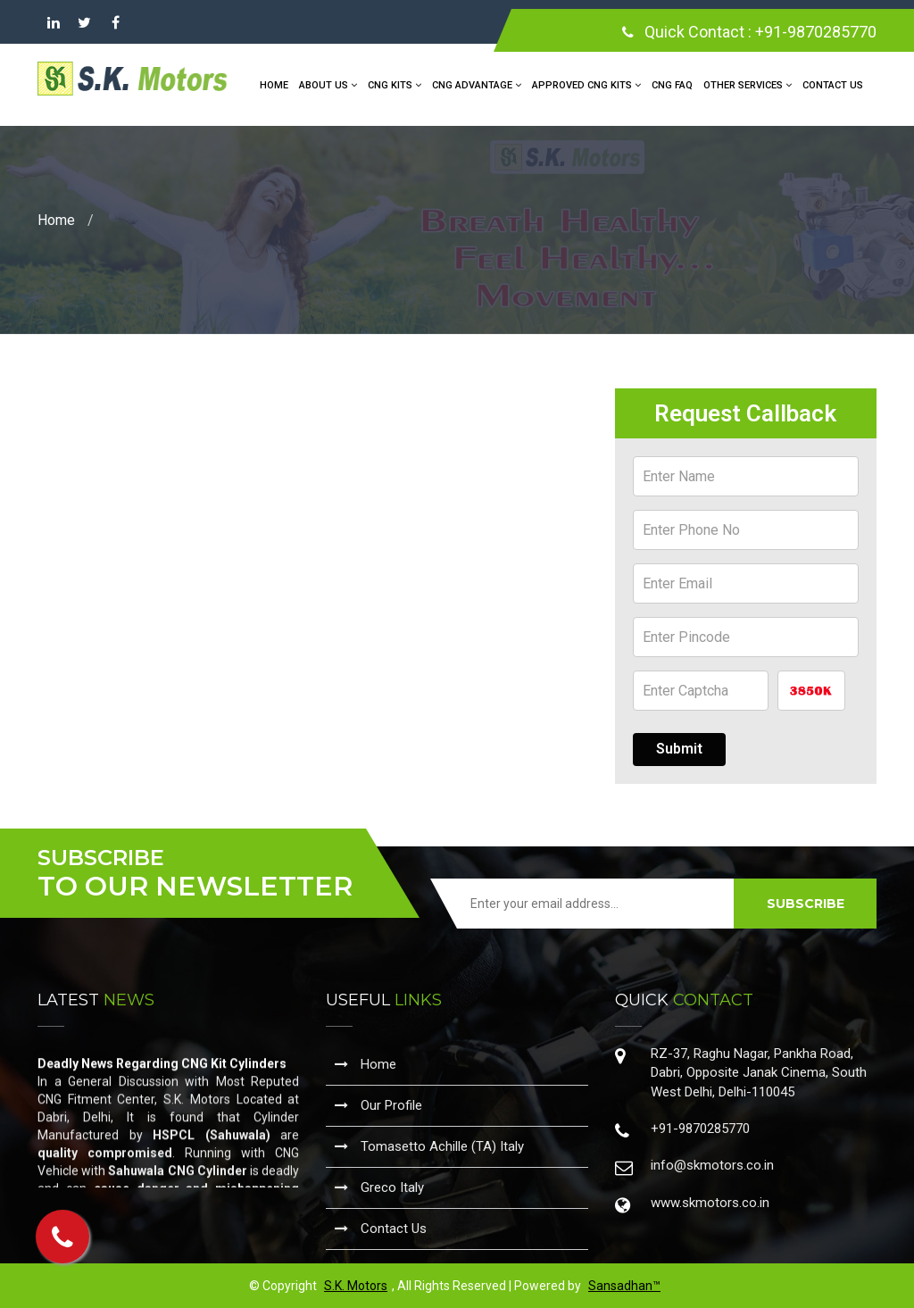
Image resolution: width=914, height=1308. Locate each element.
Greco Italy (379, 1187)
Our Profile (378, 1105)
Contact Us (832, 85)
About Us (328, 85)
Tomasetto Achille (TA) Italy (429, 1146)
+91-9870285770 (816, 31)
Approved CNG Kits (586, 85)
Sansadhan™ (624, 1286)
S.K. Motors (355, 1286)
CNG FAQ (672, 85)
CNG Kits (394, 85)
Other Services (747, 85)
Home (274, 85)
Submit (679, 748)
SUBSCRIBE (805, 904)
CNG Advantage (476, 85)
